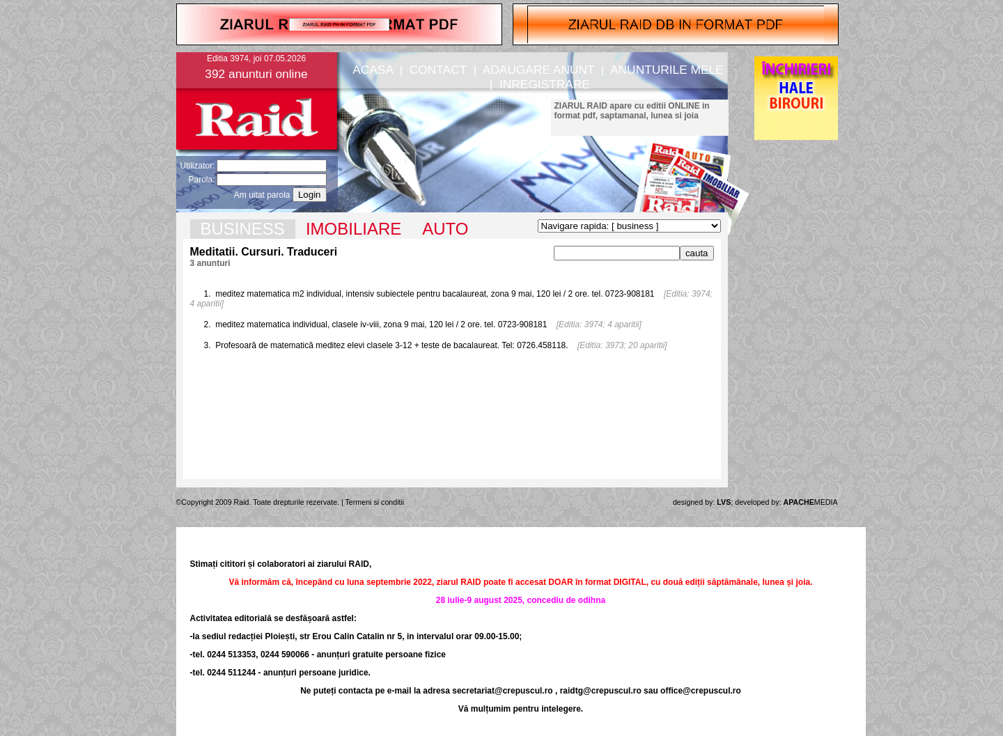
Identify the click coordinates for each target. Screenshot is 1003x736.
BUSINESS (243, 228)
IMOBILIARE (353, 228)
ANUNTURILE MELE (667, 70)
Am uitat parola (262, 195)
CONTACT (438, 70)
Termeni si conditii (375, 502)
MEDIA (811, 502)
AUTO (445, 228)
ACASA (372, 70)
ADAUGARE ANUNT (538, 70)
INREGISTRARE (544, 84)
